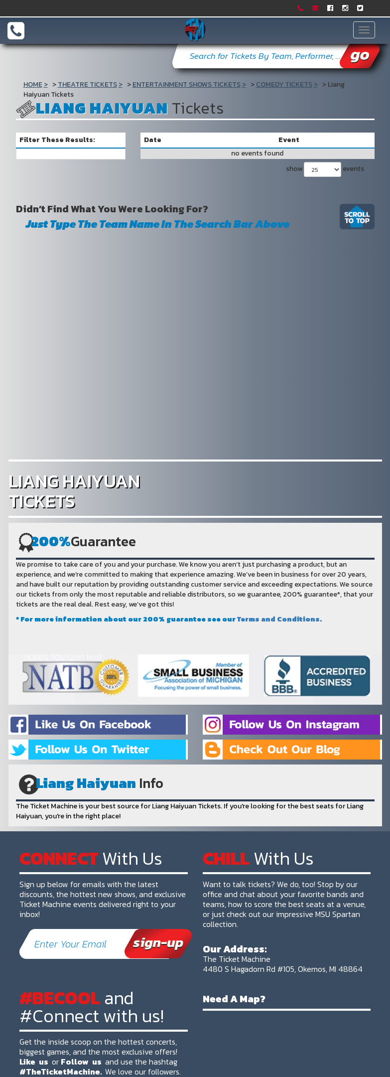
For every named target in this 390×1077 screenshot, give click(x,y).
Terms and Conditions (278, 619)
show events (325, 169)
